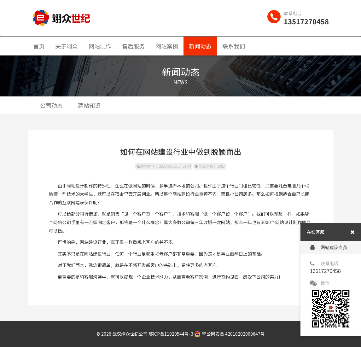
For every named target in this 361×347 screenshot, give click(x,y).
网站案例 (166, 46)
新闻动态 (200, 46)
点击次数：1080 (210, 166)
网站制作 (100, 46)
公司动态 (51, 105)
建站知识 (89, 105)
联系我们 (233, 46)
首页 (38, 46)
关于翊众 (66, 46)
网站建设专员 (328, 247)
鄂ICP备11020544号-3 (170, 334)
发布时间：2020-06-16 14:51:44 (164, 166)
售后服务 (133, 46)
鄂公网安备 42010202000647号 (229, 334)
